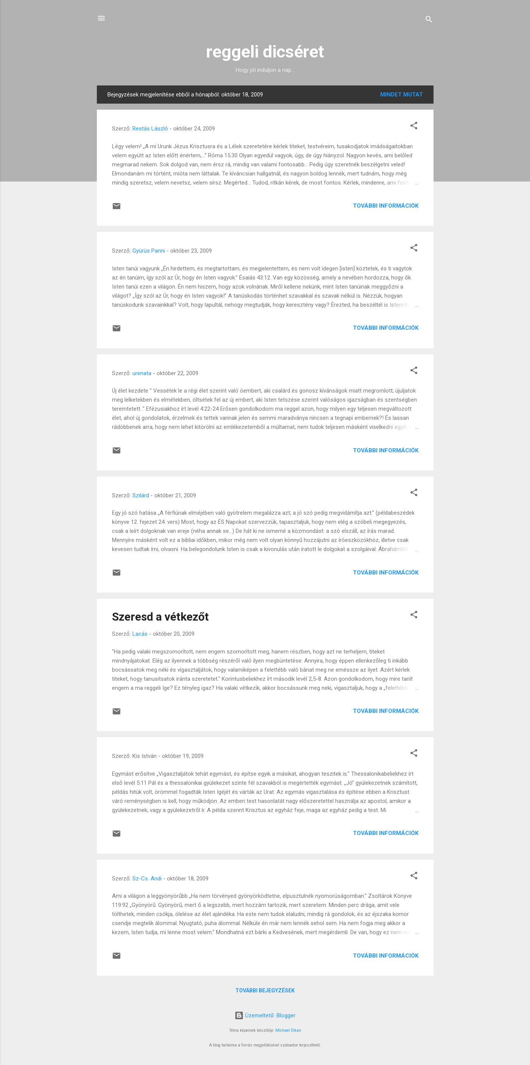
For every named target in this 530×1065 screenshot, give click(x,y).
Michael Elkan (288, 1030)
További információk (385, 205)
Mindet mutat (401, 94)
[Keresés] (429, 20)
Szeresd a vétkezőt (160, 616)
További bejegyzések (265, 990)
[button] (413, 127)
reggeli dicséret (265, 52)
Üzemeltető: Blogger (265, 1015)
